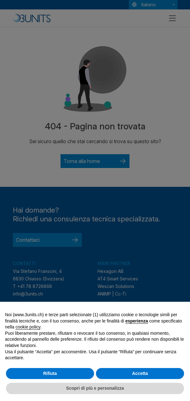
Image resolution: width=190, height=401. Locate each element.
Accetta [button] (140, 373)
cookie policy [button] (27, 326)
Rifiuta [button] (50, 373)
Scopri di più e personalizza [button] (95, 388)
